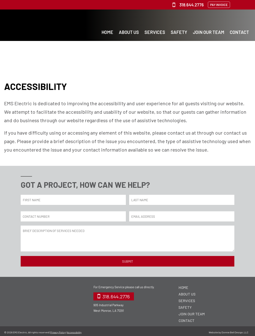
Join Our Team (208, 32)
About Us (129, 32)
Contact (239, 32)
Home (107, 32)
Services (154, 32)
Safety (179, 32)
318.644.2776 (188, 5)
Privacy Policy (58, 332)
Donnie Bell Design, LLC (235, 332)
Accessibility (74, 332)
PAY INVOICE (219, 5)
